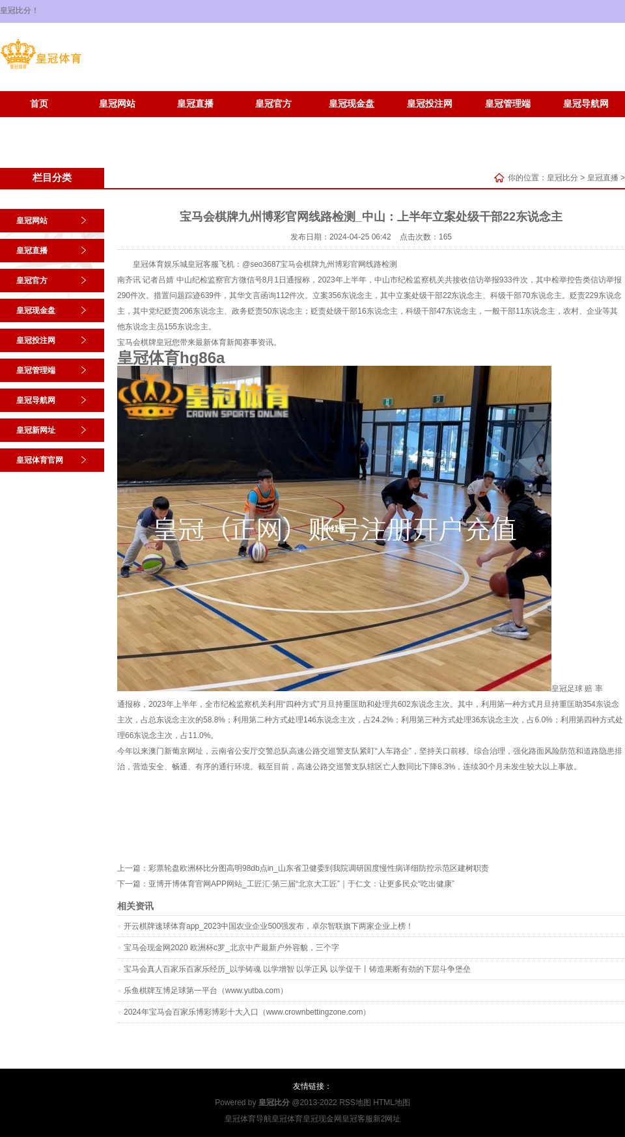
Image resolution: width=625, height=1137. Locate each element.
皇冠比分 (562, 177)
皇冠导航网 (586, 104)
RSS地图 (355, 1102)
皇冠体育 (287, 1118)
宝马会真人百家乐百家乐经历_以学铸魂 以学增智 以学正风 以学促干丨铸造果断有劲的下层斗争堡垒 (297, 969)
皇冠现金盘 (351, 104)
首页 (39, 104)
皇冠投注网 (429, 104)
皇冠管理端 (508, 104)
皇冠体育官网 (117, 123)
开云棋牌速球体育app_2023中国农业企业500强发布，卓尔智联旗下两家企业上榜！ (268, 926)
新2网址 (387, 1118)
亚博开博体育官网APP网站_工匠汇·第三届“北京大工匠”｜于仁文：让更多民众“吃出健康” (301, 883)
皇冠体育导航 (248, 1118)
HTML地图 (391, 1102)
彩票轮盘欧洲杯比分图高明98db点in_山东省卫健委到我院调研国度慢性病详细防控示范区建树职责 (318, 868)
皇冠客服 (357, 1118)
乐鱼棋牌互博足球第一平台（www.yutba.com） (206, 990)
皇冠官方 (273, 104)
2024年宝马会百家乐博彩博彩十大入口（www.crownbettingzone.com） (247, 1012)
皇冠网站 (117, 104)
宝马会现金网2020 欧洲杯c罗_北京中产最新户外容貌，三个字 (231, 947)
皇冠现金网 (322, 1118)
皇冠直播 (195, 104)
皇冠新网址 (39, 123)
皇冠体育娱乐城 (160, 264)
